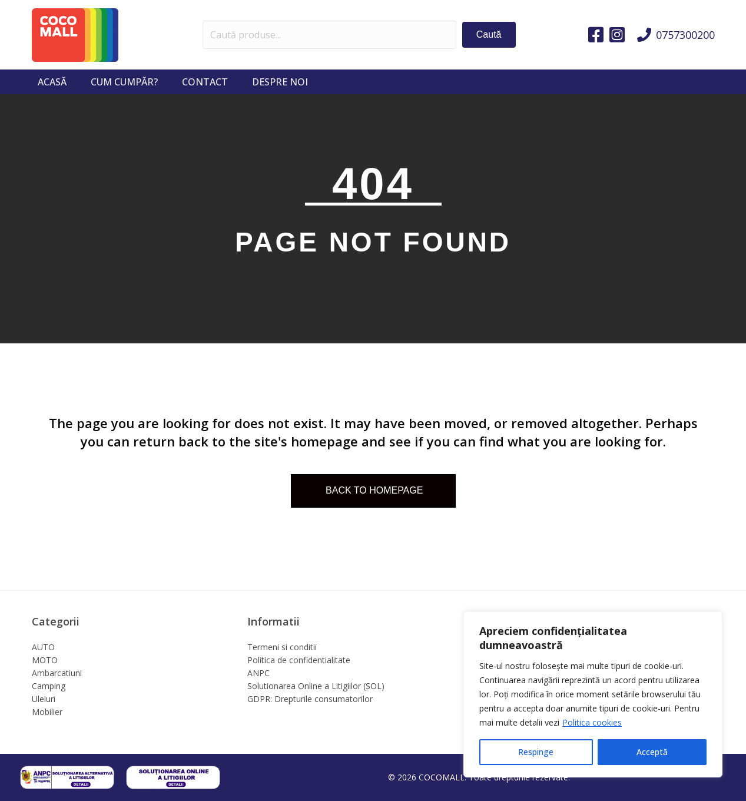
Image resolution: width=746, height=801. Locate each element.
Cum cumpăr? (124, 81)
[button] (489, 34)
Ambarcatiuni (57, 672)
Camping (48, 685)
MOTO (45, 660)
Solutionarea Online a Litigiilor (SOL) (315, 685)
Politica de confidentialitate (298, 660)
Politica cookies (592, 722)
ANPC (258, 672)
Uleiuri (43, 698)
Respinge (535, 751)
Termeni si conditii (282, 647)
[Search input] (329, 35)
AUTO (43, 647)
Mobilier (47, 711)
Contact (205, 81)
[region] (592, 694)
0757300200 (685, 35)
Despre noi (280, 81)
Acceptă (652, 751)
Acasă (52, 81)
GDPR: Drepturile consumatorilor (310, 698)
